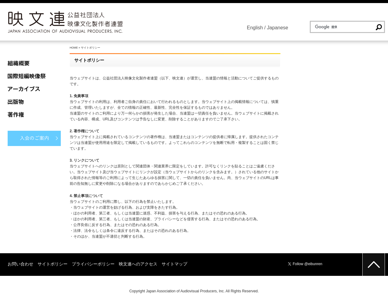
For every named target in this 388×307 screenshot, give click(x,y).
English (255, 27)
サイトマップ (174, 263)
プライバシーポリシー (93, 263)
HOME (74, 47)
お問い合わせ (20, 263)
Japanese (277, 27)
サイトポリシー (53, 263)
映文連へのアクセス (138, 263)
